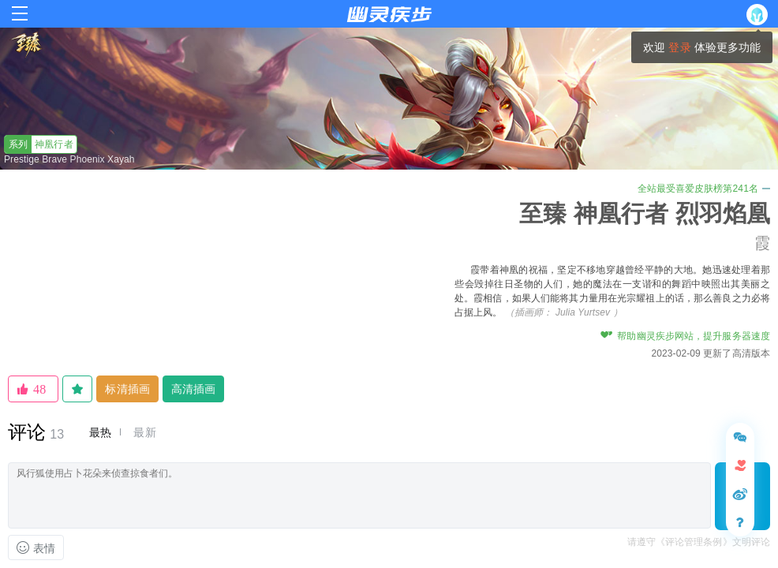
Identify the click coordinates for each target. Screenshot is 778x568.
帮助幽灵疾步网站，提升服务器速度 (685, 336)
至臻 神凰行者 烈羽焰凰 (644, 213)
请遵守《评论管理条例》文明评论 (699, 541)
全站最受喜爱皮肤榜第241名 (704, 188)
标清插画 (127, 389)
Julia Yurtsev (582, 312)
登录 (679, 47)
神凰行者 (39, 144)
